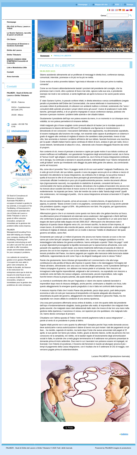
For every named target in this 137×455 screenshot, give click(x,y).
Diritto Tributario (14, 55)
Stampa (130, 4)
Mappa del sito (101, 4)
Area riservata (13, 76)
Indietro (124, 434)
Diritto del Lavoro (14, 50)
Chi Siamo (11, 39)
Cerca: (103, 16)
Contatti (10, 72)
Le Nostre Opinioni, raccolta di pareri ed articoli (19, 34)
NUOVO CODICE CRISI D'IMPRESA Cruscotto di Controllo (17, 61)
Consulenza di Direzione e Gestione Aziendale (18, 45)
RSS (117, 4)
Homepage (44, 56)
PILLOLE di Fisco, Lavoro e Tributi (18, 27)
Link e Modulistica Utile (17, 67)
